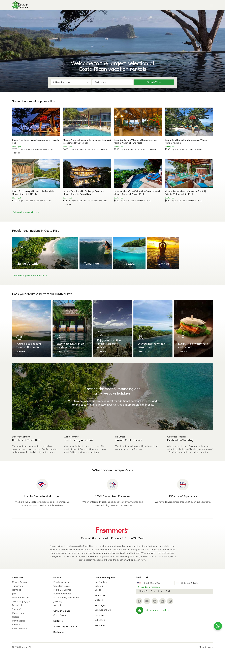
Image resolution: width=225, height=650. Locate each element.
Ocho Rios (100, 618)
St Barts (58, 619)
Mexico (57, 576)
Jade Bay (58, 599)
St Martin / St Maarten (65, 624)
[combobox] (71, 82)
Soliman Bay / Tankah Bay (66, 595)
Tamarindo (17, 584)
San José (16, 607)
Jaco (14, 592)
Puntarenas (18, 611)
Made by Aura (206, 645)
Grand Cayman (60, 613)
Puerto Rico (101, 593)
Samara (16, 623)
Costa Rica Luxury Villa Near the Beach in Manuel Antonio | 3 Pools (33, 193)
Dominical (17, 603)
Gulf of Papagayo (21, 599)
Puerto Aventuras (62, 592)
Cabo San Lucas (61, 584)
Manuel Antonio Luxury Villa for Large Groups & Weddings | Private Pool (86, 141)
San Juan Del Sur (103, 608)
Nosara (15, 615)
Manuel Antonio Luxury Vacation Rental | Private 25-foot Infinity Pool (186, 193)
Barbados (58, 630)
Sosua (98, 588)
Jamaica (99, 613)
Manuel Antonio (20, 580)
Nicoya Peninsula (20, 595)
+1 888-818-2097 (150, 582)
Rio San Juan (101, 580)
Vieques (99, 598)
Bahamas (100, 623)
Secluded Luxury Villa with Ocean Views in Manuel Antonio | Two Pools (136, 141)
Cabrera (99, 584)
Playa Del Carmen (62, 588)
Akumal (57, 603)
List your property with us (153, 613)
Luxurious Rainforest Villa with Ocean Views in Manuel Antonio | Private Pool (137, 193)
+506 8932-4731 (189, 582)
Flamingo (16, 588)
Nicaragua (100, 603)
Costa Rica (18, 576)
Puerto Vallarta (61, 580)
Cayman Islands (61, 609)
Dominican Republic (105, 576)
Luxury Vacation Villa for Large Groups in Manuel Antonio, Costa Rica (84, 193)
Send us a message (151, 588)
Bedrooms (100, 82)
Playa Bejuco (18, 619)
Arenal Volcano (19, 626)
